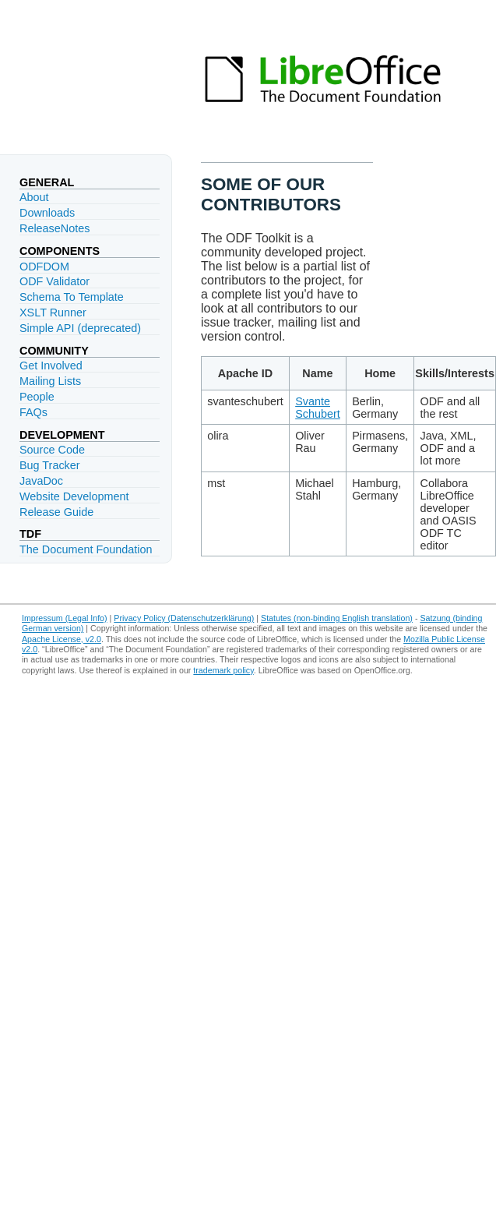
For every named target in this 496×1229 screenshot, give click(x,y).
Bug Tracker (49, 465)
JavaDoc (41, 481)
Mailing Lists (50, 381)
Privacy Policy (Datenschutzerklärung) (184, 618)
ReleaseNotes (54, 228)
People (37, 396)
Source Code (52, 449)
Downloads (47, 213)
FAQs (33, 412)
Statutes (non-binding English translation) (337, 618)
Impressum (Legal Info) (64, 618)
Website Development (74, 496)
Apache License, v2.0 (61, 639)
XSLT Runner (52, 312)
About (34, 197)
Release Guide (56, 512)
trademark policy (223, 670)
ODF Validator (54, 281)
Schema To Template (71, 297)
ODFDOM (44, 266)
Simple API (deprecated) (80, 328)
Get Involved (51, 365)
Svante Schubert (317, 407)
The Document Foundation (85, 549)
